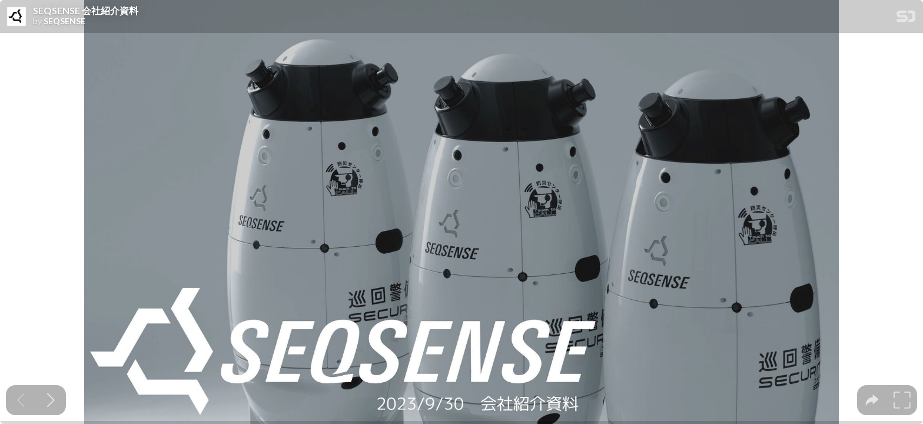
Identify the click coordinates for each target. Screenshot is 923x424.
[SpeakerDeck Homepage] (906, 18)
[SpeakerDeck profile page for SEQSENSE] (16, 17)
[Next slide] (51, 400)
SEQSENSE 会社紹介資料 (85, 10)
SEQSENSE (64, 21)
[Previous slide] (21, 400)
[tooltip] (872, 400)
